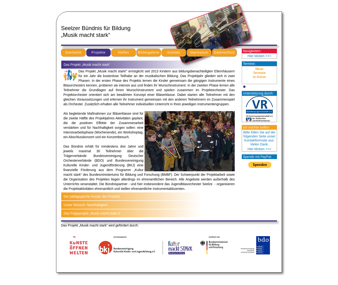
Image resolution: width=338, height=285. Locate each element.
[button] (244, 87)
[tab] (149, 64)
